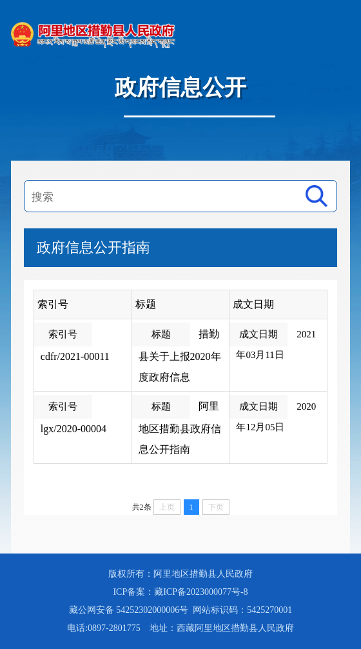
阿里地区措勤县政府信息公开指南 (180, 428)
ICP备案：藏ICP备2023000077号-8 (180, 592)
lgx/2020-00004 (73, 428)
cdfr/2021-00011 (75, 356)
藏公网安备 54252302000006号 (130, 610)
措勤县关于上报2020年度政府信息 (180, 355)
